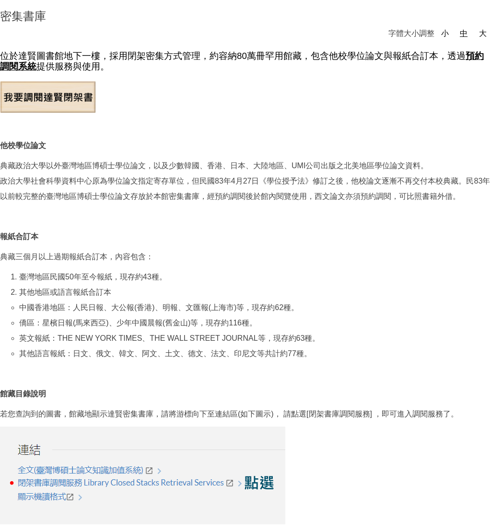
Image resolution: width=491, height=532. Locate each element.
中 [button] (464, 33)
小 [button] (445, 33)
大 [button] (483, 33)
